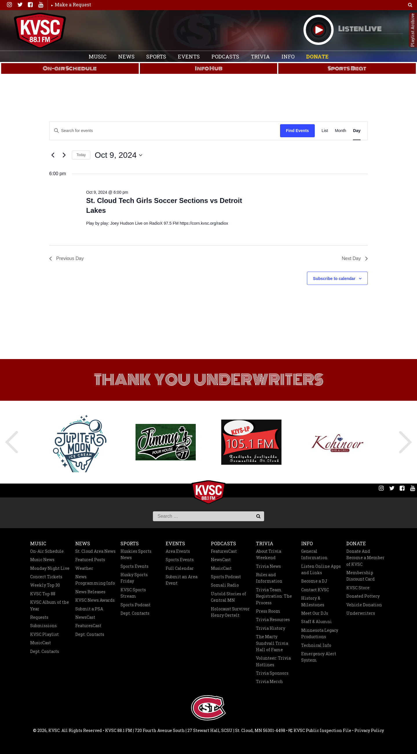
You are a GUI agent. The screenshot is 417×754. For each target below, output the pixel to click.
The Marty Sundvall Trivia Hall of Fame (272, 643)
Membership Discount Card (360, 576)
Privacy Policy (369, 730)
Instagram (9, 4)
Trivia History (270, 628)
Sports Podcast (135, 604)
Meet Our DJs (314, 613)
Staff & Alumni (316, 621)
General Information (314, 554)
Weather (84, 568)
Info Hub (208, 68)
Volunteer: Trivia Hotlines (273, 661)
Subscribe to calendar (334, 278)
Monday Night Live (50, 568)
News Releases (90, 591)
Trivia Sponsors (272, 673)
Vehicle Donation (364, 604)
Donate (317, 56)
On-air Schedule (70, 68)
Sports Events (134, 566)
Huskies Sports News (135, 554)
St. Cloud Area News (95, 551)
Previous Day (66, 258)
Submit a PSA (89, 609)
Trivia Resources (273, 619)
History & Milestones (312, 601)
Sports (156, 56)
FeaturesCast (88, 625)
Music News (42, 559)
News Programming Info (95, 580)
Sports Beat (347, 68)
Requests (39, 617)
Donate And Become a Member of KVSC (365, 557)
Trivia (260, 56)
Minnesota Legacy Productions (319, 633)
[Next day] (64, 155)
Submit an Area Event (181, 580)
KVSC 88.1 (40, 30)
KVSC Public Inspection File (319, 730)
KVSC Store (358, 587)
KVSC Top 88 (42, 593)
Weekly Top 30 (45, 585)
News (126, 56)
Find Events (297, 130)
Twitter (19, 4)
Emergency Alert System (318, 657)
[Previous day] (52, 155)
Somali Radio (225, 585)
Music (98, 56)
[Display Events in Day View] (357, 131)
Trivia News (268, 566)
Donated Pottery (363, 596)
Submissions (43, 625)
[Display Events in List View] (325, 131)
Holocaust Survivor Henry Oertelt (230, 612)
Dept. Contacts (44, 651)
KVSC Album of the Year (49, 605)
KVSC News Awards (95, 600)
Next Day (355, 258)
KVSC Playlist (44, 634)
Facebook (30, 4)
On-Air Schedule (47, 551)
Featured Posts (90, 559)
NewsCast (85, 617)
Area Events (178, 551)
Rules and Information (269, 578)
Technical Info (316, 645)
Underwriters (360, 613)
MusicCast (40, 642)
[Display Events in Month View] (340, 131)
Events (189, 56)
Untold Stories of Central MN (228, 597)
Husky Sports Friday (134, 578)
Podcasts (225, 56)
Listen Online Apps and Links (321, 569)
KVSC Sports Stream (133, 593)
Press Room (268, 611)
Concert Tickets (46, 576)
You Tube (40, 4)
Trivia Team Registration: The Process (274, 596)
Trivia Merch (269, 681)
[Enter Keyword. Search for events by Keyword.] (122, 131)
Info (288, 56)
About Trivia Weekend (268, 554)
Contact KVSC (315, 589)
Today (81, 155)
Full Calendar (180, 568)
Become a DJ (314, 581)
